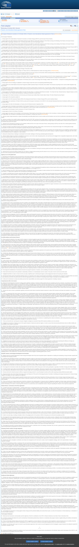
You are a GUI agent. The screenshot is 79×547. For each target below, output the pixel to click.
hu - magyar (64, 10)
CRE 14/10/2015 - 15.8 (44, 21)
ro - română (71, 10)
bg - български (43, 10)
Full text (18, 14)
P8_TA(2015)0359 (63, 20)
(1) (1, 533)
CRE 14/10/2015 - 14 (25, 21)
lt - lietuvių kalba (62, 10)
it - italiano (59, 10)
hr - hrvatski (58, 10)
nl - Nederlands (67, 10)
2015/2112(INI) (9, 16)
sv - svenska (77, 10)
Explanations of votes (44, 22)
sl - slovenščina (74, 10)
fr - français (55, 10)
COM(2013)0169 (54, 70)
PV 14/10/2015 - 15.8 (44, 20)
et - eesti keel (50, 10)
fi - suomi (75, 10)
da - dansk (48, 10)
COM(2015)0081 (10, 80)
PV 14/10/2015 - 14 (24, 20)
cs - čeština (46, 10)
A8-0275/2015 (4, 20)
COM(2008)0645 (51, 107)
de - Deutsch (49, 10)
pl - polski (68, 10)
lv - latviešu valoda (61, 10)
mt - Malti (65, 10)
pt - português (70, 10)
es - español (45, 10)
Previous (8, 14)
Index (3, 14)
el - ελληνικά (52, 10)
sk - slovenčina (72, 10)
